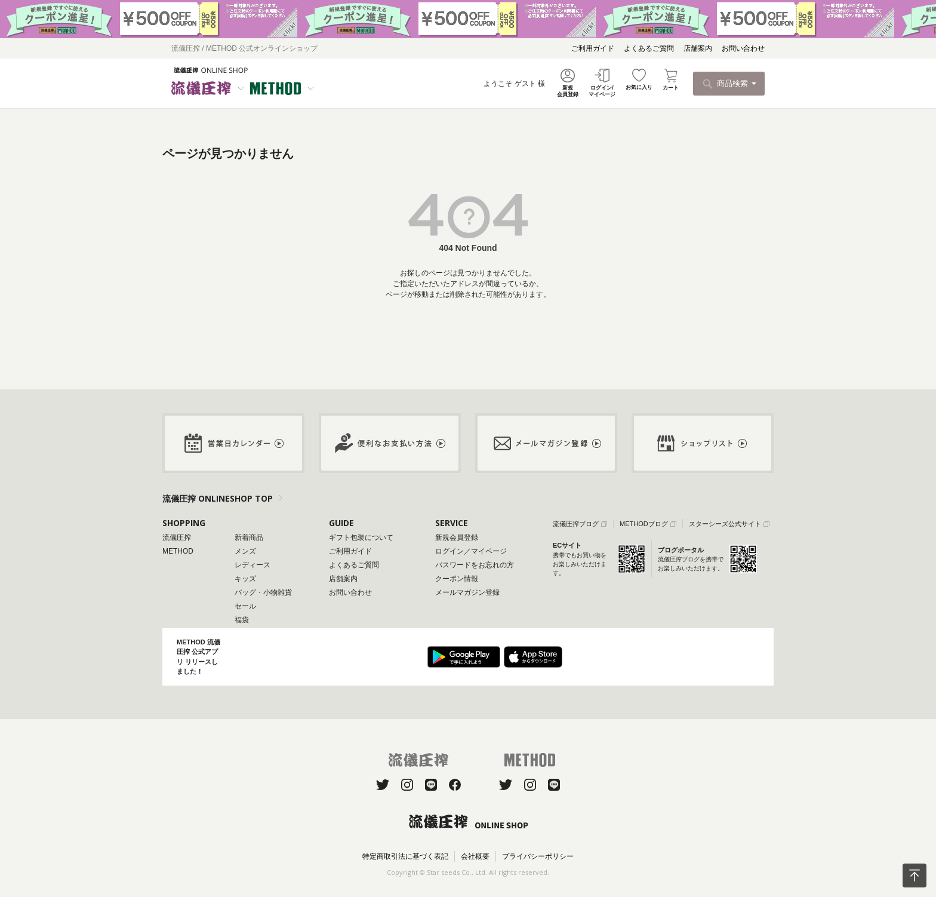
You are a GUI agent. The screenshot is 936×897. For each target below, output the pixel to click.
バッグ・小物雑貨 (263, 592)
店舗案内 (697, 48)
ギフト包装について (361, 537)
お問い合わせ (743, 48)
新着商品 (249, 537)
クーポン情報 (456, 579)
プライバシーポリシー (538, 856)
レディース (252, 565)
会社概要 (475, 856)
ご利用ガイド (592, 48)
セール (245, 606)
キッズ (245, 579)
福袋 (242, 620)
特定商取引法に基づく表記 (405, 856)
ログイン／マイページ (471, 551)
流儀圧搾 (176, 537)
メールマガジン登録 (467, 592)
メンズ (245, 551)
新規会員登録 (456, 537)
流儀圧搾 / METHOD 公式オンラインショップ (244, 48)
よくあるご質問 (649, 48)
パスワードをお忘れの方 (474, 565)
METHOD (177, 551)
